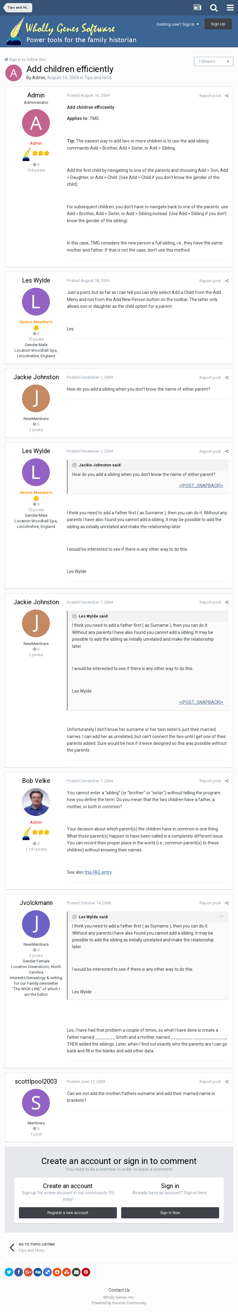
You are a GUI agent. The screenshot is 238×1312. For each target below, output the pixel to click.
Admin (38, 77)
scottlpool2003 (36, 1081)
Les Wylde (36, 280)
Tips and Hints (98, 77)
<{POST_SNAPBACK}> (201, 485)
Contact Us (119, 1290)
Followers (207, 61)
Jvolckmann (36, 903)
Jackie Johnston (36, 377)
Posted (88, 95)
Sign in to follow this (27, 59)
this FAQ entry (98, 872)
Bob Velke (36, 780)
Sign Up (218, 24)
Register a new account (67, 1213)
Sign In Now (170, 1213)
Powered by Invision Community (119, 1303)
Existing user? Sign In (178, 24)
